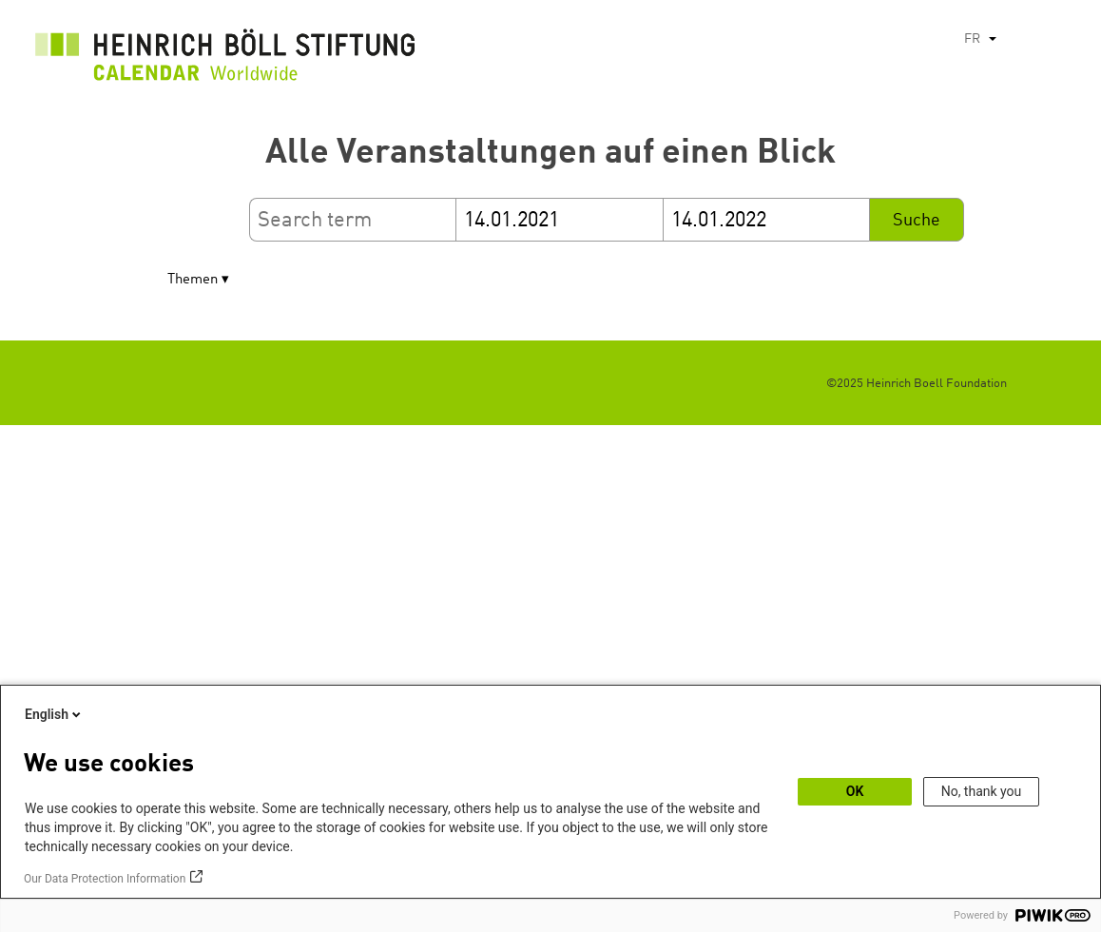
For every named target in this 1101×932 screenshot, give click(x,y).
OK (855, 791)
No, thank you (981, 791)
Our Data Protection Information (104, 878)
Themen (192, 280)
